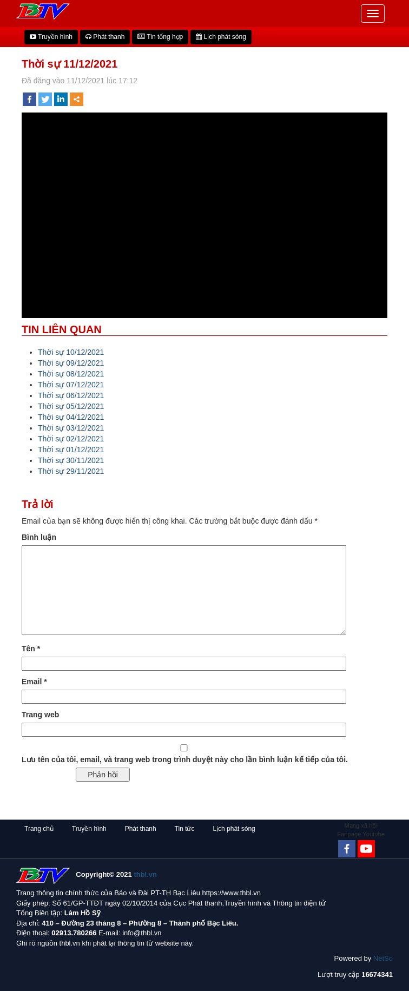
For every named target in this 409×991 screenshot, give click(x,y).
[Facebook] (346, 848)
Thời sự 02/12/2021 (71, 438)
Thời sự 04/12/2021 (71, 417)
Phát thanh (104, 37)
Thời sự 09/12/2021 (71, 363)
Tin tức (185, 829)
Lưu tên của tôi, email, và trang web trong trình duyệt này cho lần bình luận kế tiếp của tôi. (185, 759)
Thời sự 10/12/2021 (71, 352)
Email (34, 681)
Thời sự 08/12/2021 (71, 373)
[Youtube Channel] (366, 848)
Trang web (40, 714)
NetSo (383, 958)
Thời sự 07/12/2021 (71, 384)
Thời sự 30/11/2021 (71, 460)
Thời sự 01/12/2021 (71, 449)
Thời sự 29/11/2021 (71, 471)
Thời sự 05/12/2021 (71, 406)
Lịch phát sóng (221, 37)
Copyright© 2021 (116, 874)
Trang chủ (39, 829)
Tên (31, 648)
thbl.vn (145, 874)
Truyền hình (51, 37)
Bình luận (39, 537)
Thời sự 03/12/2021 (71, 428)
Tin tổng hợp (160, 37)
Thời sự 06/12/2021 (71, 395)
